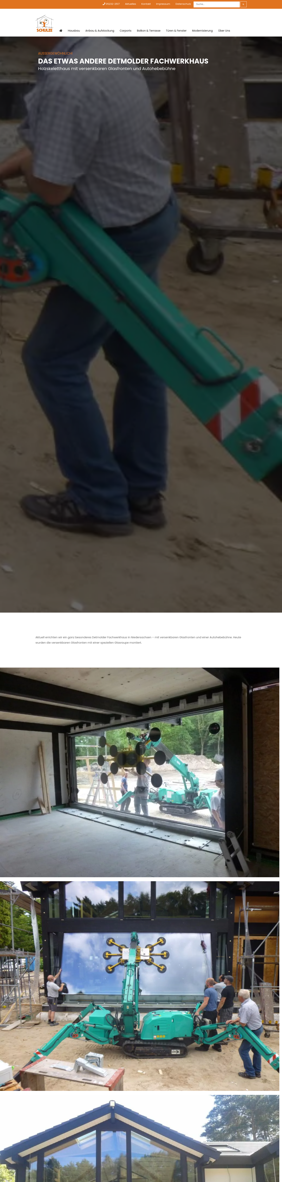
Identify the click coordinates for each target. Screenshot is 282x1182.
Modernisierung (202, 31)
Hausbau (74, 31)
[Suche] (217, 4)
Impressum (163, 4)
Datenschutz (183, 4)
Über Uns (224, 31)
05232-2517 (111, 4)
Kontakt (146, 4)
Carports (126, 31)
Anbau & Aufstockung (99, 31)
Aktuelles (130, 4)
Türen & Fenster (176, 31)
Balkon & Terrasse (148, 31)
